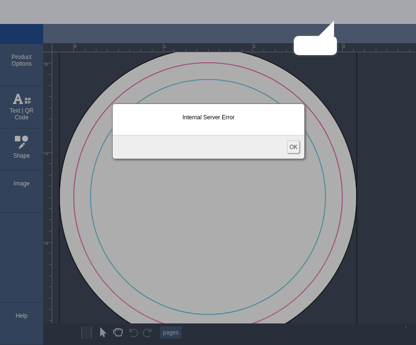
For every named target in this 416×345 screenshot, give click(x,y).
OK (293, 147)
